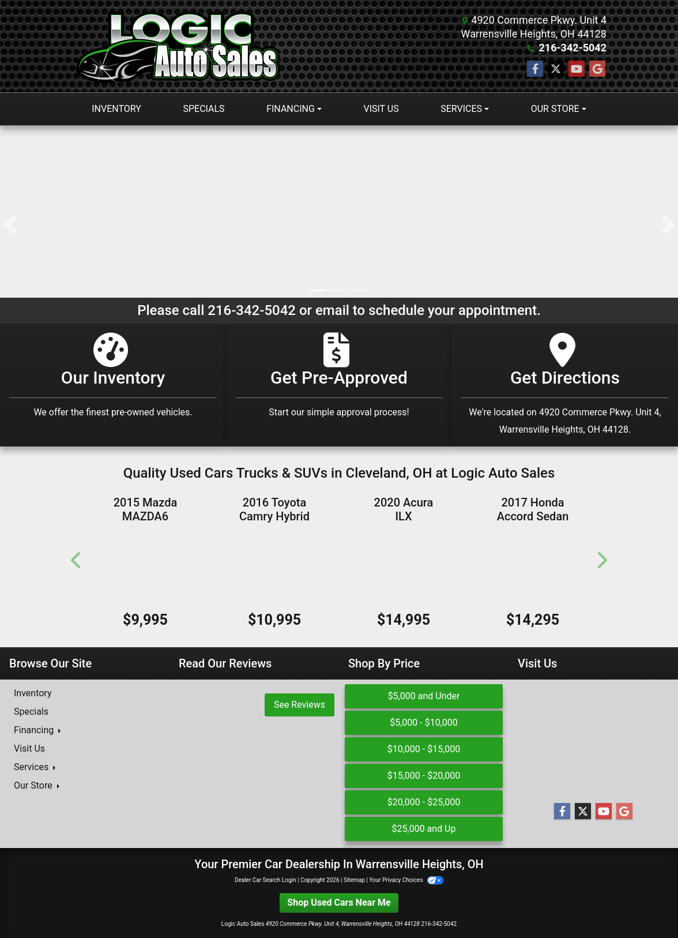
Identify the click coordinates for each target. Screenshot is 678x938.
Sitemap (354, 880)
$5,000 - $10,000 (424, 722)
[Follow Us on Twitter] (556, 69)
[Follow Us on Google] (597, 69)
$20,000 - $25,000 (424, 802)
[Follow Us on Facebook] (535, 69)
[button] (10, 225)
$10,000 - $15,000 (424, 749)
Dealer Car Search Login (265, 880)
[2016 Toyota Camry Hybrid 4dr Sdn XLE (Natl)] (274, 568)
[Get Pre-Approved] (339, 385)
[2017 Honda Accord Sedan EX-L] (533, 568)
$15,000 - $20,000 (424, 775)
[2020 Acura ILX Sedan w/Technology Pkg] (403, 568)
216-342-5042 (573, 48)
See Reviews (299, 704)
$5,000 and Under (424, 696)
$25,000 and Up (424, 828)
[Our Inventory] (113, 385)
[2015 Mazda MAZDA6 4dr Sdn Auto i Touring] (145, 568)
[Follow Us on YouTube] (576, 69)
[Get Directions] (565, 385)
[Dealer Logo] (180, 46)
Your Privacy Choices (406, 880)
